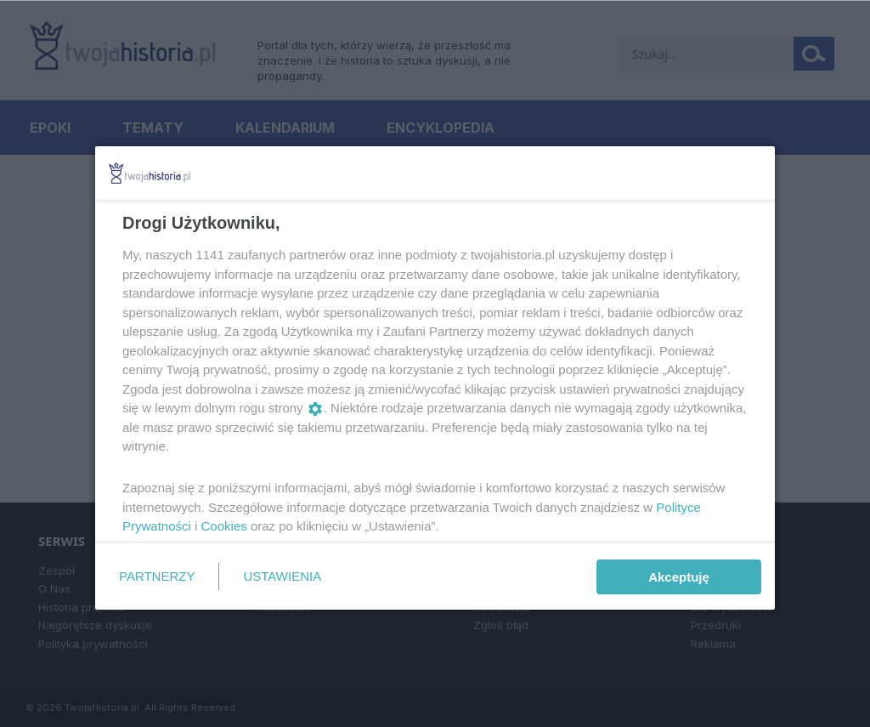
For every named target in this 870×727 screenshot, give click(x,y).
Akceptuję (678, 577)
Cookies (224, 526)
